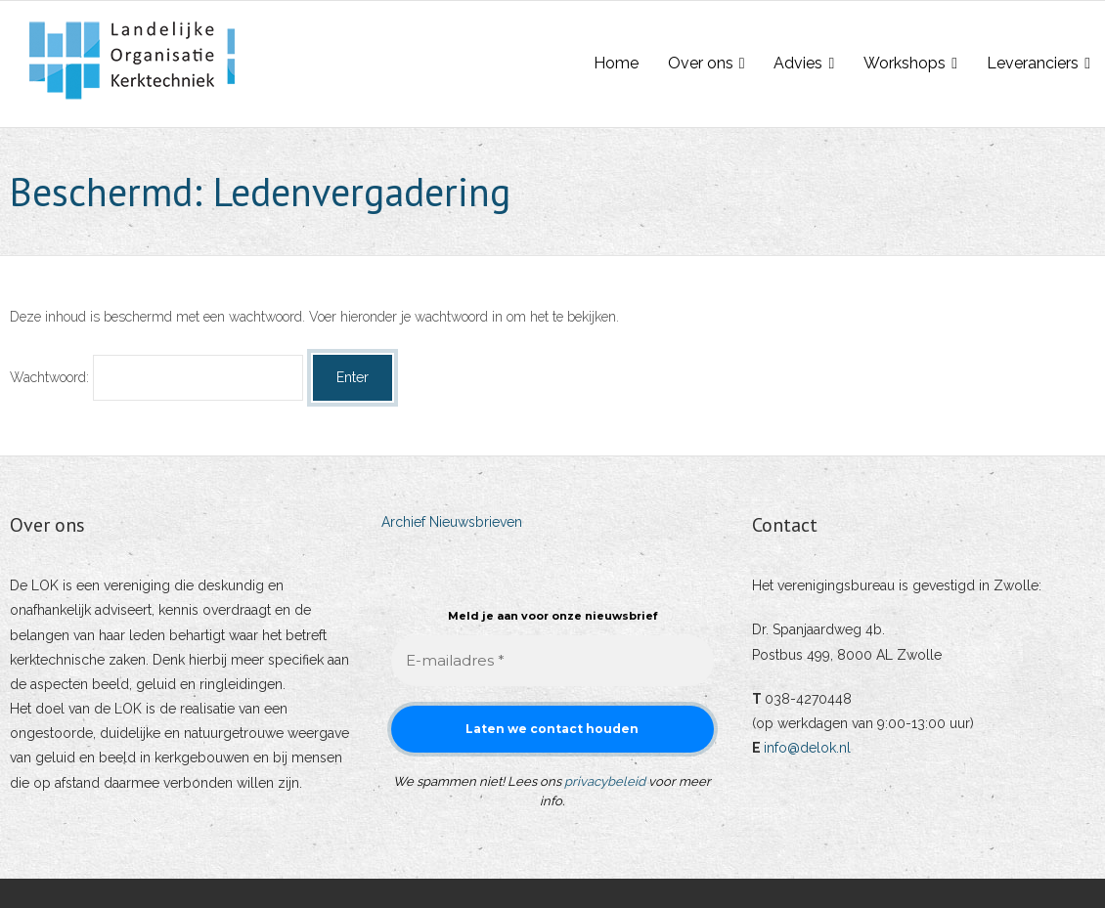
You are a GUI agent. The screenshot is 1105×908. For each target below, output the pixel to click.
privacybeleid (604, 781)
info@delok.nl (807, 748)
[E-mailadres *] (553, 661)
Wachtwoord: (156, 377)
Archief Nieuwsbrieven (451, 522)
